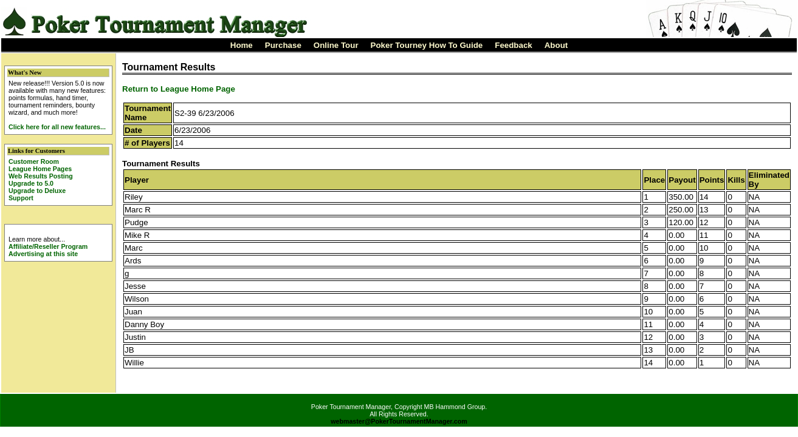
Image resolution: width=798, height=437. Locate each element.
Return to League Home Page (178, 88)
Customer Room (34, 161)
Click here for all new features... (57, 126)
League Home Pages (40, 168)
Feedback (513, 45)
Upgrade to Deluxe (37, 190)
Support (21, 198)
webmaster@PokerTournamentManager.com (399, 421)
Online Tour (336, 45)
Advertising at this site (43, 253)
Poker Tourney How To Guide (427, 45)
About (556, 45)
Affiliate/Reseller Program (48, 246)
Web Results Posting (41, 176)
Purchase (283, 45)
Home (241, 45)
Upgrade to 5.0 (31, 183)
